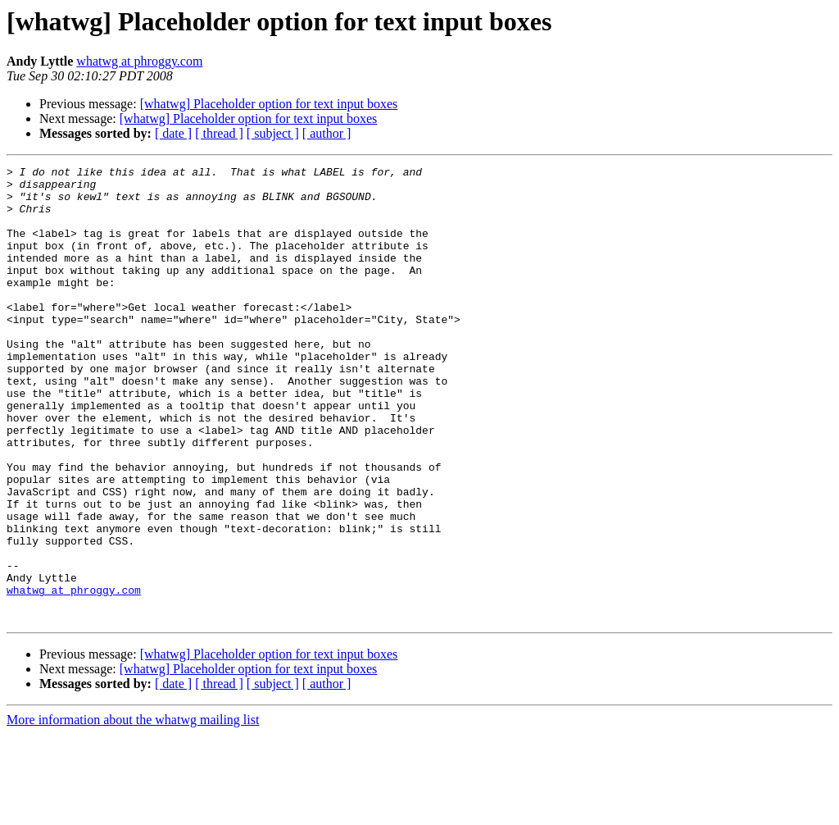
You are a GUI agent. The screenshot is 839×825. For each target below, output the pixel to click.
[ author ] (326, 133)
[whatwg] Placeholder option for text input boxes (269, 104)
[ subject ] (273, 133)
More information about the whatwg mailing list (133, 811)
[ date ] (173, 133)
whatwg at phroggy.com (139, 61)
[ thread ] (219, 133)
